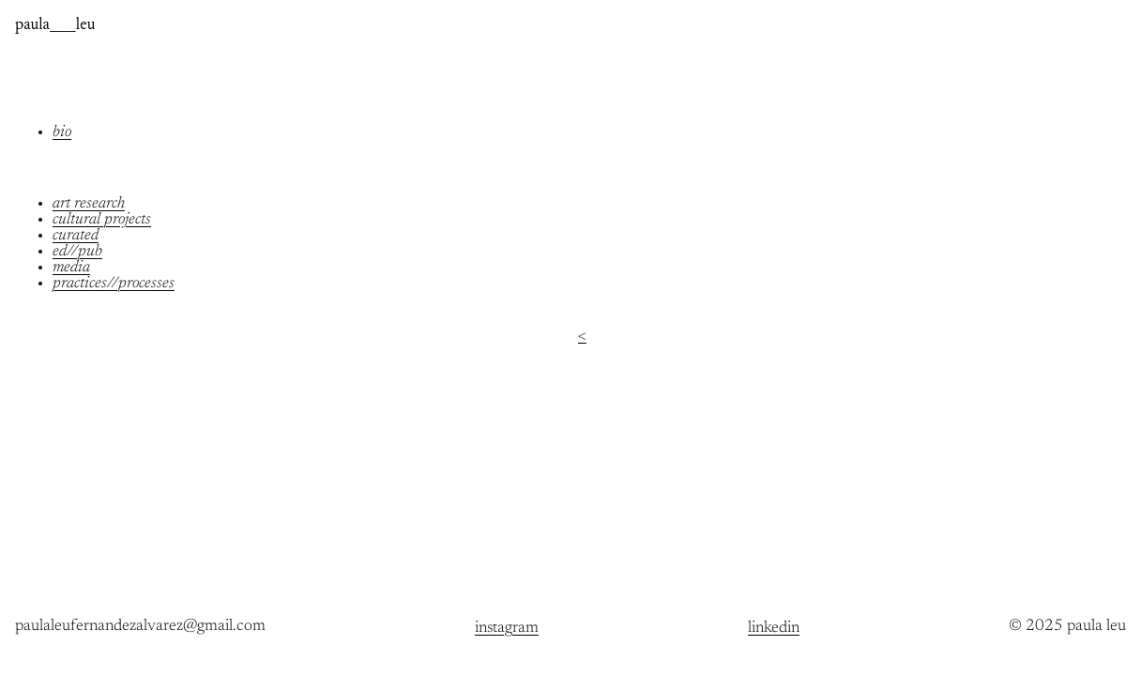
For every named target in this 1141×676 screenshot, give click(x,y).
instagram (507, 629)
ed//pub (77, 252)
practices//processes (114, 284)
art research (89, 204)
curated (76, 236)
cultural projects (102, 220)
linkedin (773, 629)
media (71, 268)
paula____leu (55, 26)
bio (62, 133)
